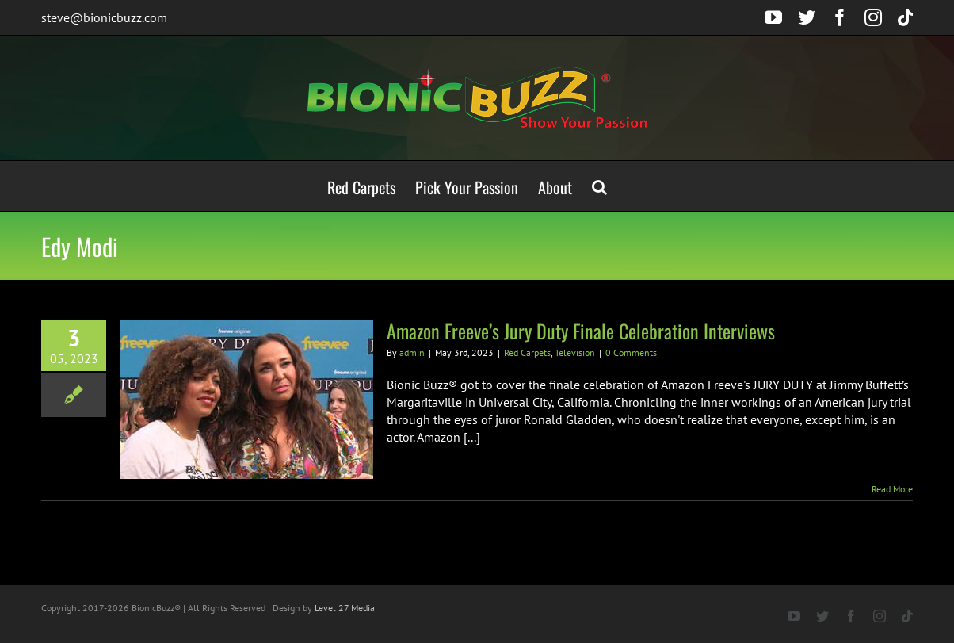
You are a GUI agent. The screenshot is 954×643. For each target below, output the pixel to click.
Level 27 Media (345, 608)
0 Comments (631, 352)
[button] (599, 186)
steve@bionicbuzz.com (104, 17)
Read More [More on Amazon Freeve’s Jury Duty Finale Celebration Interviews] (892, 489)
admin (412, 352)
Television (575, 352)
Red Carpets (527, 352)
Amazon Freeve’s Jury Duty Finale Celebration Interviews (581, 330)
